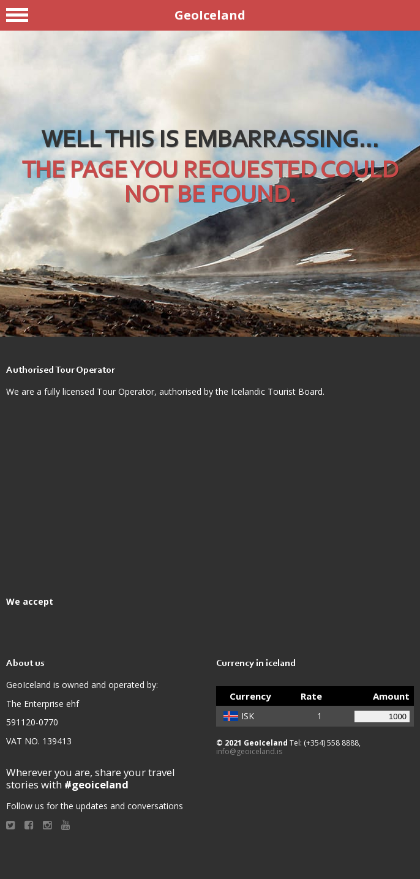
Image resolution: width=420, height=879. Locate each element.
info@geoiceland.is (249, 751)
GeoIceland (210, 15)
